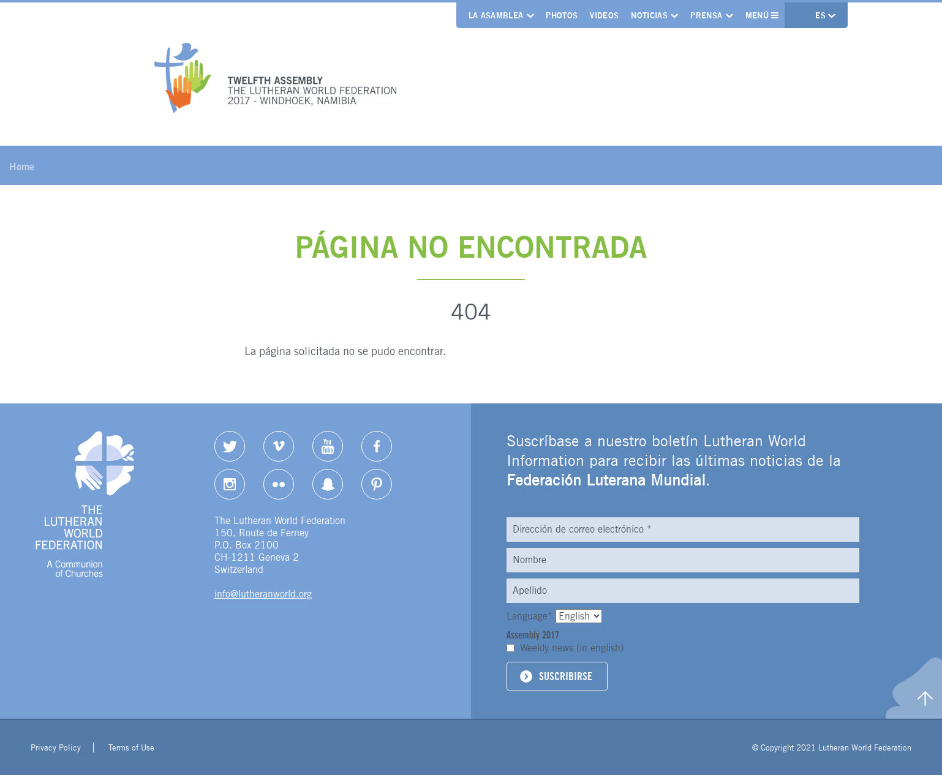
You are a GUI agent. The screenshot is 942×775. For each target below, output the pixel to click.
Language (531, 616)
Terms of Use (131, 747)
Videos (604, 15)
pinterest (376, 484)
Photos (562, 15)
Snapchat (327, 484)
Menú (762, 15)
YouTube (327, 446)
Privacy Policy (56, 747)
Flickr (278, 484)
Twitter (229, 446)
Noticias (649, 15)
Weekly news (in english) (572, 648)
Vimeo (278, 446)
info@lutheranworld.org (263, 594)
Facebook (376, 446)
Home (21, 166)
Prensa (706, 15)
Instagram (229, 484)
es (821, 15)
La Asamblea (496, 15)
